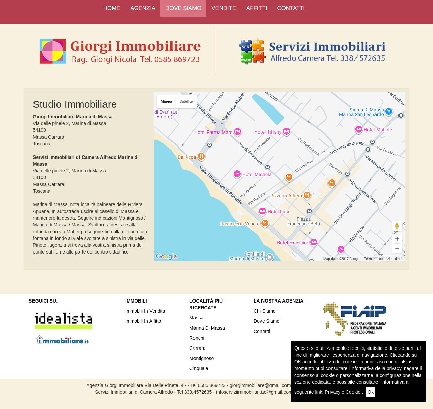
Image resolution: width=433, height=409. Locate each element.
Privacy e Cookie (342, 392)
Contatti (262, 331)
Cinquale (198, 368)
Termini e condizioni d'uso (383, 259)
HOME (111, 8)
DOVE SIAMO (183, 8)
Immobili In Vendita (145, 311)
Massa (196, 317)
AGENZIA (142, 8)
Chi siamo (265, 311)
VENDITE (223, 8)
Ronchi (196, 338)
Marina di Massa (207, 328)
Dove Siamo (266, 321)
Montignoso (201, 358)
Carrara (197, 348)
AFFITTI (256, 8)
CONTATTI (291, 8)
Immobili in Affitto (143, 321)
